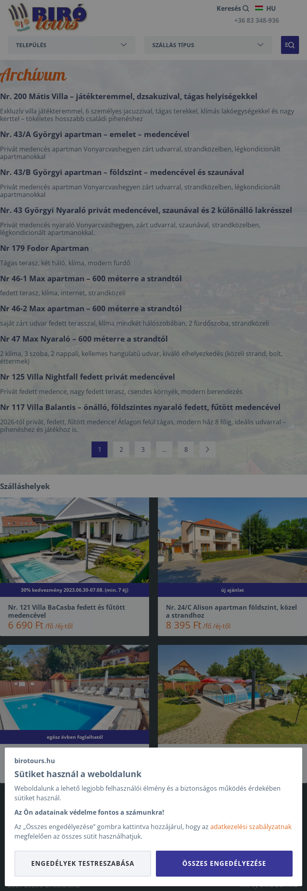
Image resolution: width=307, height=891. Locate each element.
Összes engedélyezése (224, 863)
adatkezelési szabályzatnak (250, 826)
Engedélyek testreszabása (82, 863)
